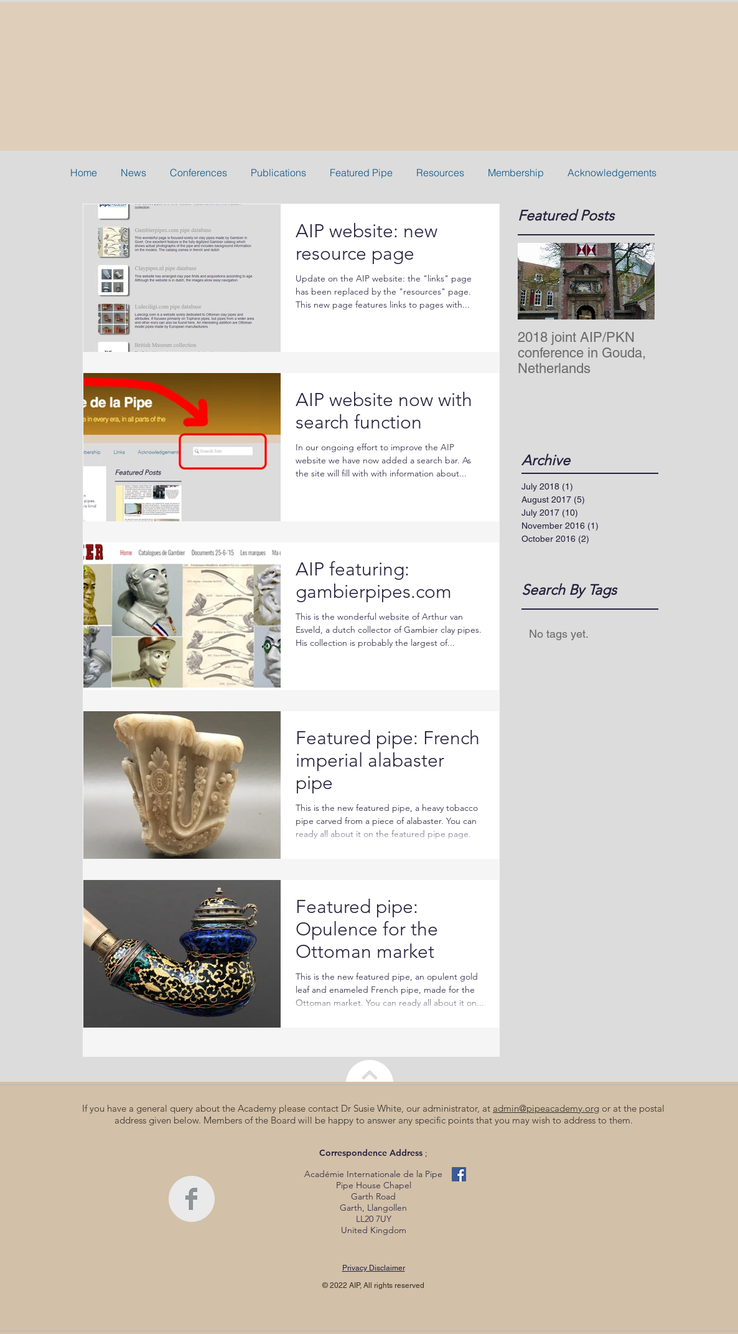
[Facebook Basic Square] (459, 1174)
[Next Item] (634, 281)
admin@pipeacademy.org (546, 1108)
